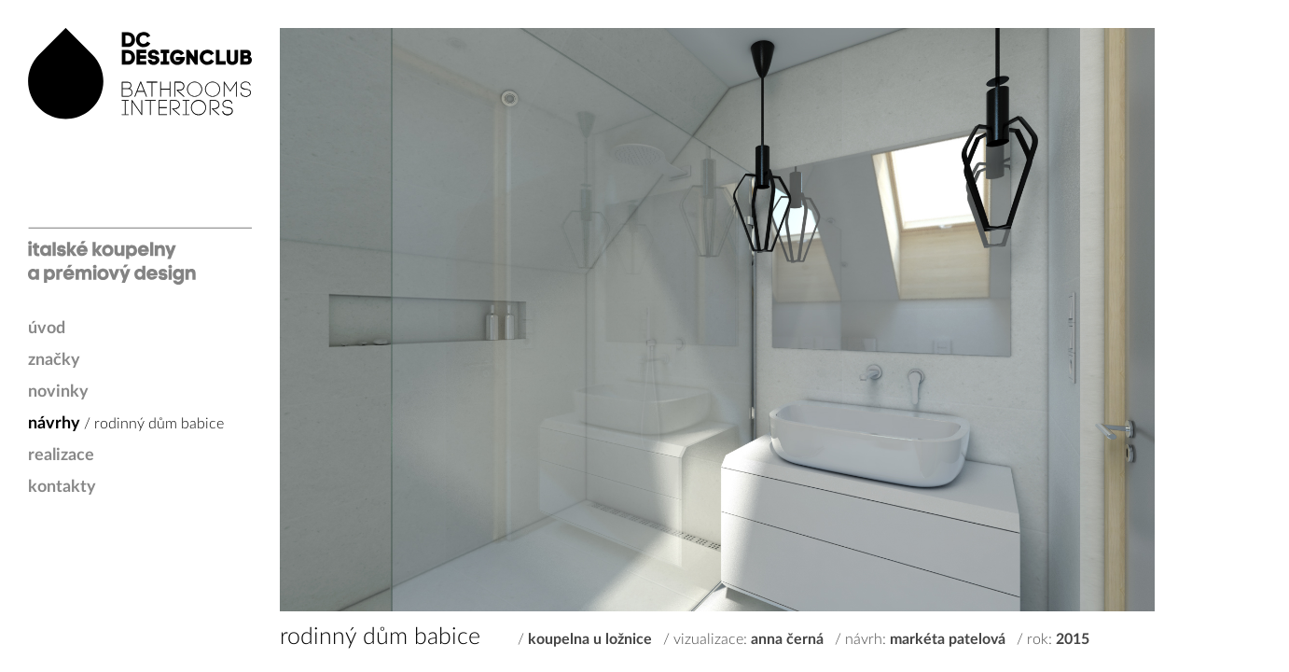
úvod (46, 328)
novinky (58, 392)
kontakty (62, 487)
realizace (61, 455)
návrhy (54, 423)
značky (54, 360)
